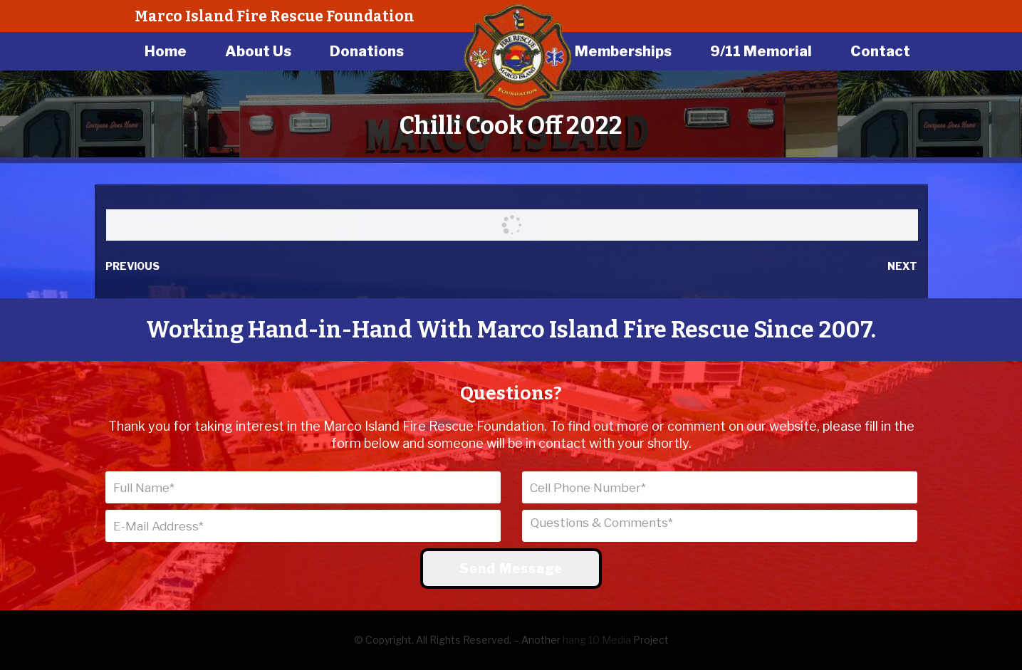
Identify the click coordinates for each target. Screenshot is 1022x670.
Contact (880, 51)
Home (166, 51)
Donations (367, 51)
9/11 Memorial (761, 51)
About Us (258, 51)
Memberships (623, 51)
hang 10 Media (597, 640)
